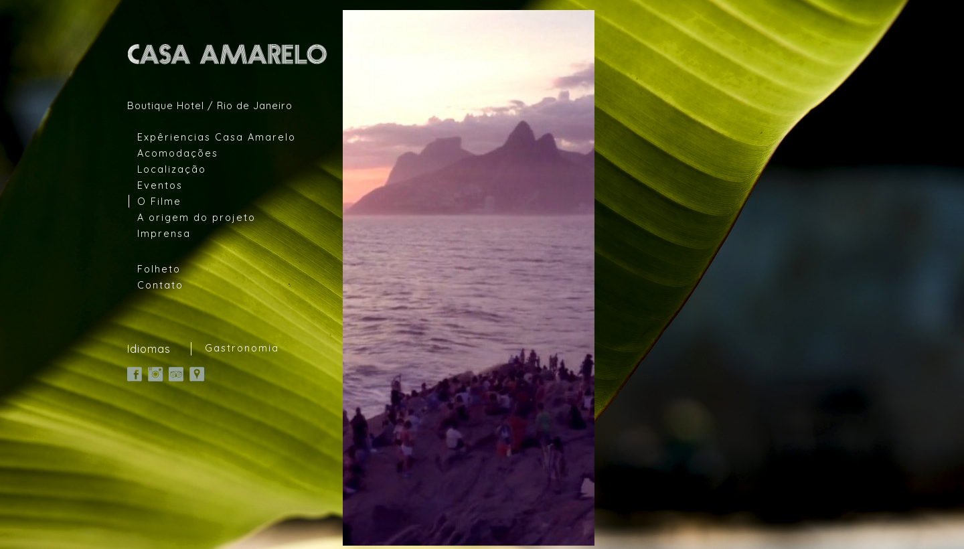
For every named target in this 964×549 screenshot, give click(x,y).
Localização (171, 169)
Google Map (196, 374)
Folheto (159, 268)
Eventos (160, 185)
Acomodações (177, 153)
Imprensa (164, 233)
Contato (160, 285)
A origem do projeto (196, 217)
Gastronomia (242, 348)
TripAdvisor (176, 374)
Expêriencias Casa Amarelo (216, 137)
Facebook (134, 374)
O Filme (159, 201)
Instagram (155, 374)
